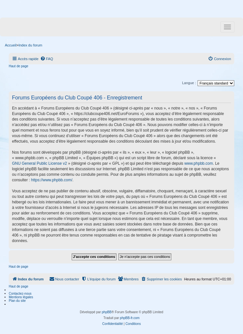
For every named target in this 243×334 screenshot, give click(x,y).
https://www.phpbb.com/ (51, 180)
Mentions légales (21, 297)
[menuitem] (46, 59)
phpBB (107, 312)
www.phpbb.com (198, 163)
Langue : (189, 83)
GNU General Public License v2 (39, 163)
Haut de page (18, 66)
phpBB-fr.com (130, 318)
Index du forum (30, 45)
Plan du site (17, 300)
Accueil (10, 45)
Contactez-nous (20, 293)
